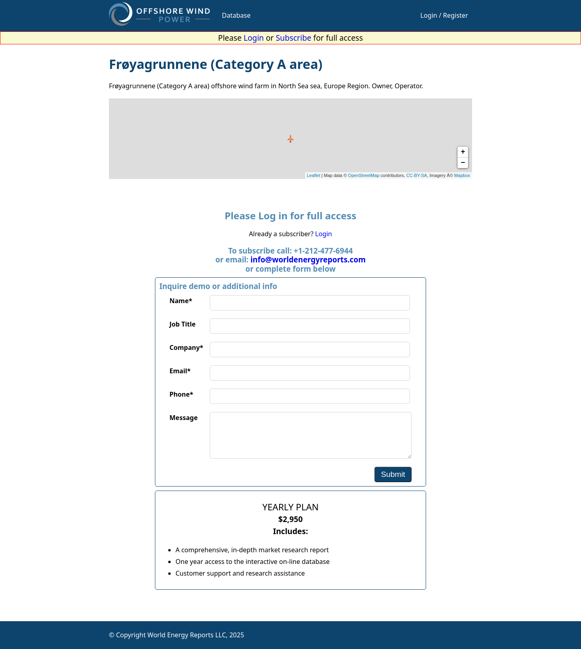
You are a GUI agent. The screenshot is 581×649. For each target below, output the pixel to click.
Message (183, 417)
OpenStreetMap (364, 175)
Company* (186, 347)
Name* (180, 300)
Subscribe (293, 37)
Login (254, 37)
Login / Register (444, 15)
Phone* (181, 394)
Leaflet (313, 175)
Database (236, 15)
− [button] (463, 163)
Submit (393, 474)
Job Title (182, 324)
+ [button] (463, 152)
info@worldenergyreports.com (308, 259)
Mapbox (462, 175)
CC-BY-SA (416, 175)
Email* (179, 370)
